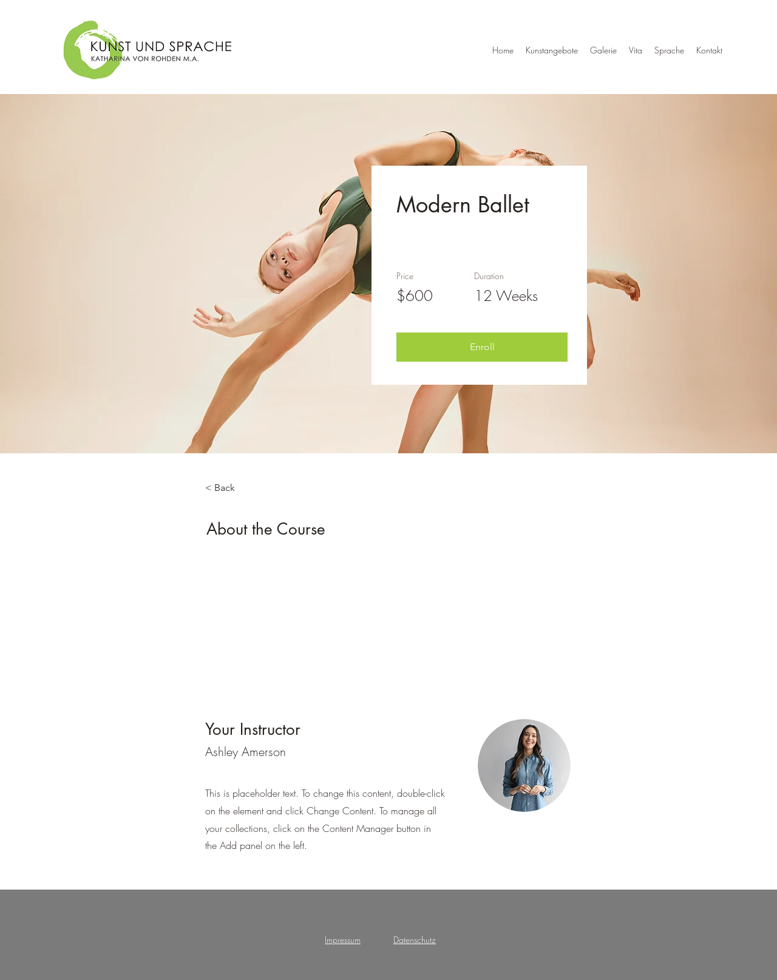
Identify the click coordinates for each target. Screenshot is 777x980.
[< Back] (238, 488)
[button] (482, 347)
